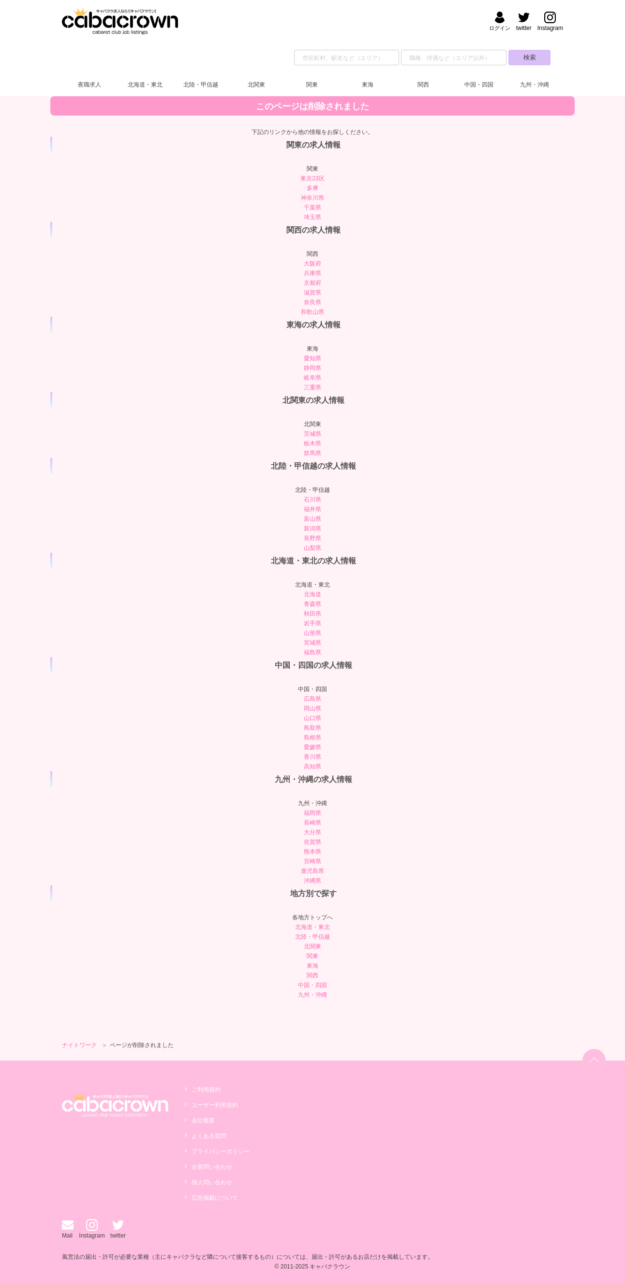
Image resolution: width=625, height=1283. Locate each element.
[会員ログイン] (499, 22)
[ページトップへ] (594, 1060)
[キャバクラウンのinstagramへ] (550, 22)
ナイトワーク (79, 1045)
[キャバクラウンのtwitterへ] (524, 22)
